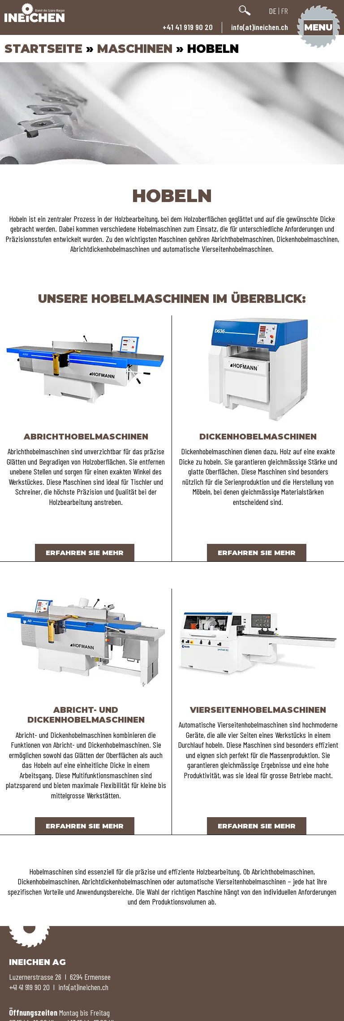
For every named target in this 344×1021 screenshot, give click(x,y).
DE (272, 11)
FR (284, 11)
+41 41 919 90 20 (188, 27)
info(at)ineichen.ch (259, 27)
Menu (318, 27)
